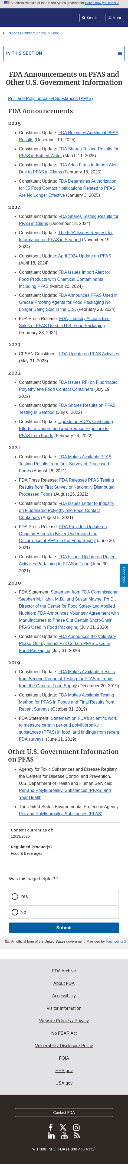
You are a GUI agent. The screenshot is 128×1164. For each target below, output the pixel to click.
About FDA (63, 983)
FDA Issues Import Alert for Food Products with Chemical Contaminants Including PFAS (64, 279)
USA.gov (64, 1083)
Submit (64, 927)
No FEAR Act (64, 1033)
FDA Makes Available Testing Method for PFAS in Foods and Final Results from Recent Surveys (66, 702)
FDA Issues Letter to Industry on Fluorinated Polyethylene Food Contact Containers (66, 510)
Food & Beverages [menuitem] (26, 853)
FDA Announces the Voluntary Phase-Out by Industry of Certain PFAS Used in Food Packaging (67, 643)
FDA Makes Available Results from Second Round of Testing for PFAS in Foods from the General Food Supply (67, 678)
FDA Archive (64, 971)
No (23, 912)
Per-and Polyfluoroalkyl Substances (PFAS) (61, 813)
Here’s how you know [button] (102, 3)
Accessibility (64, 996)
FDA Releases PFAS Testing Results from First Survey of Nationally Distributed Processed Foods (66, 487)
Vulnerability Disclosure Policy (64, 1045)
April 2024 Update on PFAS (84, 256)
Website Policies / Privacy (64, 1020)
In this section (24, 53)
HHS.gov (64, 1070)
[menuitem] (64, 835)
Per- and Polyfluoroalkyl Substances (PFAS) (50, 98)
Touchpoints (114, 941)
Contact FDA (64, 1112)
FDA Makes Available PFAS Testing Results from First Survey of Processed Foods (65, 463)
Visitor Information (64, 1008)
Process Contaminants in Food (33, 33)
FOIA (64, 1058)
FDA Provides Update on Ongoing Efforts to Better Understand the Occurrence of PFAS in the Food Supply (63, 533)
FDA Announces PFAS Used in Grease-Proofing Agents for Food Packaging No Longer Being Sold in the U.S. (68, 302)
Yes (24, 896)
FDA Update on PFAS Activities (89, 354)
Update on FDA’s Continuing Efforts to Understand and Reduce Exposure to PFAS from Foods (66, 428)
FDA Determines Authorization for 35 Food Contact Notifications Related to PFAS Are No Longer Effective (67, 188)
